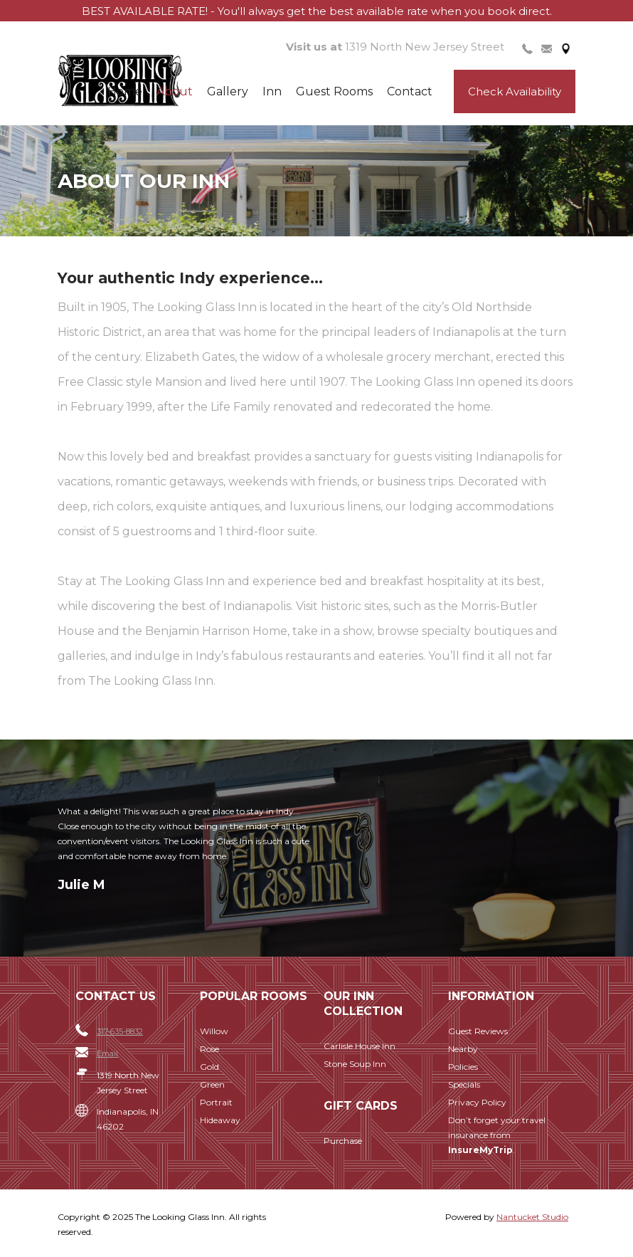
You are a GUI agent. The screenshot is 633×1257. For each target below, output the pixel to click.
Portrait (216, 1102)
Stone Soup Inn (355, 1063)
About (174, 91)
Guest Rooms (334, 91)
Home (124, 91)
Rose (209, 1048)
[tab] (527, 47)
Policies (463, 1066)
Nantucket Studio (532, 1216)
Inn (272, 91)
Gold (209, 1066)
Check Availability (514, 91)
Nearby (463, 1048)
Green (212, 1084)
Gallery (227, 91)
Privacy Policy (477, 1102)
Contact (409, 91)
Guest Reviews (478, 1031)
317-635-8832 (120, 1031)
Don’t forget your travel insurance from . (497, 1135)
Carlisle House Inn (359, 1046)
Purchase (343, 1140)
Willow (214, 1031)
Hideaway (220, 1120)
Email (107, 1053)
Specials (464, 1084)
